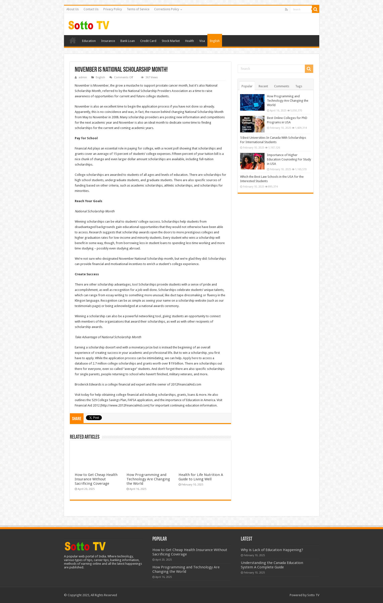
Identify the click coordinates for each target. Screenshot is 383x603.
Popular (247, 86)
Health (189, 41)
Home (72, 40)
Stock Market (171, 41)
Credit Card (148, 41)
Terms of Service (138, 9)
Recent (263, 86)
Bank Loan (127, 41)
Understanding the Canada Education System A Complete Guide (272, 565)
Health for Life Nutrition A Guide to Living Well (201, 477)
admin (83, 77)
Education (89, 41)
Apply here (190, 358)
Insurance (108, 41)
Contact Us (91, 9)
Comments (281, 86)
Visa (202, 41)
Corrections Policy (166, 9)
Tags (298, 86)
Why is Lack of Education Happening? (272, 550)
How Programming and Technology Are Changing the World (148, 479)
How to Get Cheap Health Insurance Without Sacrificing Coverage (96, 479)
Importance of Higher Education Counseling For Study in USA (289, 159)
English (215, 41)
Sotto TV (313, 595)
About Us (72, 9)
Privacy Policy (112, 9)
